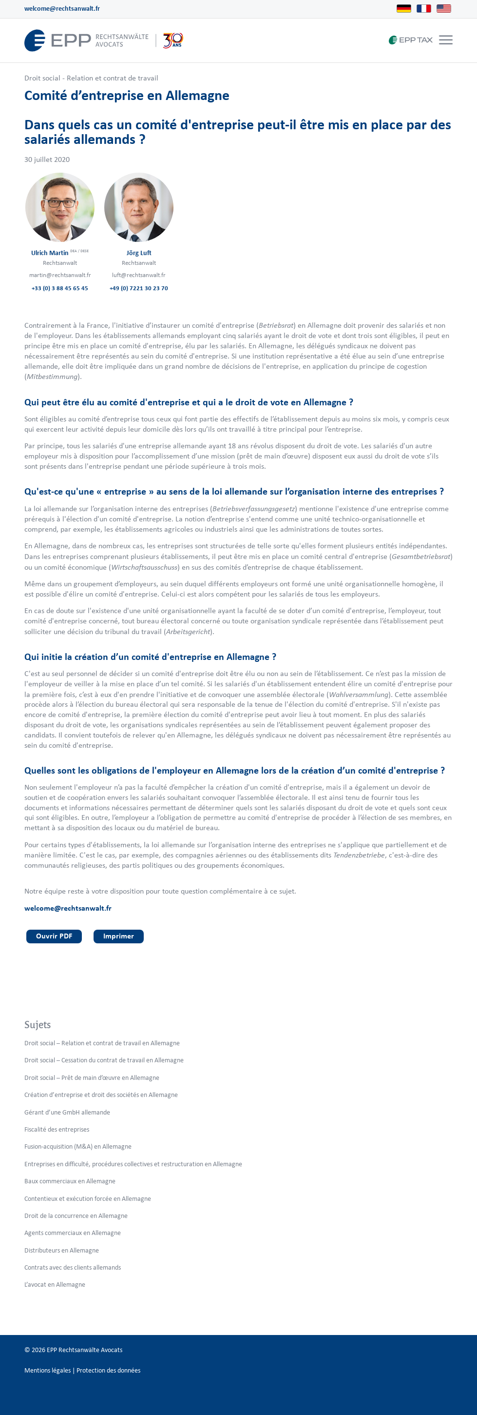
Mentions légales (47, 1370)
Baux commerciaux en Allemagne (69, 1181)
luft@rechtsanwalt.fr (139, 275)
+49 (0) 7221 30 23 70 (139, 288)
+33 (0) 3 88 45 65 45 (60, 288)
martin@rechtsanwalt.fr (60, 275)
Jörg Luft (139, 253)
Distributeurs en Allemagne (61, 1250)
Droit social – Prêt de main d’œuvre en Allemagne (91, 1077)
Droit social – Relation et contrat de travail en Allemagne (102, 1043)
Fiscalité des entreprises (56, 1129)
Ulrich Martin (60, 253)
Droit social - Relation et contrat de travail (91, 78)
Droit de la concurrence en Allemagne (76, 1215)
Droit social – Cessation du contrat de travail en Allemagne (104, 1060)
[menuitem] (445, 40)
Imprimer (118, 936)
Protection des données (108, 1370)
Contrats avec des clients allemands (72, 1267)
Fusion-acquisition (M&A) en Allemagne (78, 1146)
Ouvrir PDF (54, 936)
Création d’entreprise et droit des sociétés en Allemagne (101, 1094)
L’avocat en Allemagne (54, 1284)
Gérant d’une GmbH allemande (67, 1112)
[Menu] (446, 40)
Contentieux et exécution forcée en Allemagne (87, 1198)
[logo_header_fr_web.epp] (104, 40)
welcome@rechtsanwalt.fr (62, 8)
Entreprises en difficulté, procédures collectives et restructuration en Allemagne (133, 1164)
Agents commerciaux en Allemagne (72, 1232)
